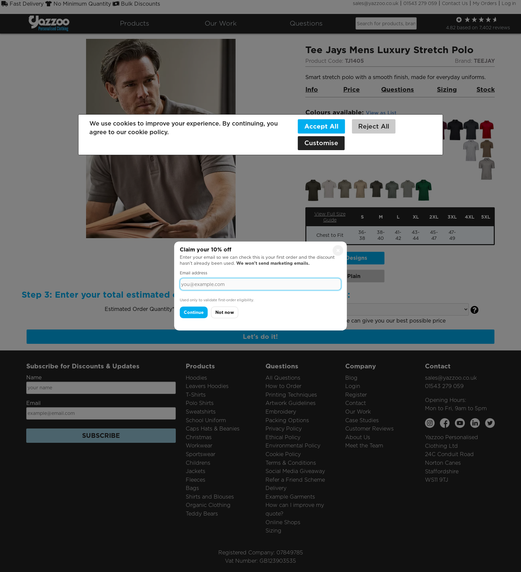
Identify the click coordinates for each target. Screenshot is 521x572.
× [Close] (338, 250)
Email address (193, 272)
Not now (224, 312)
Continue (194, 312)
